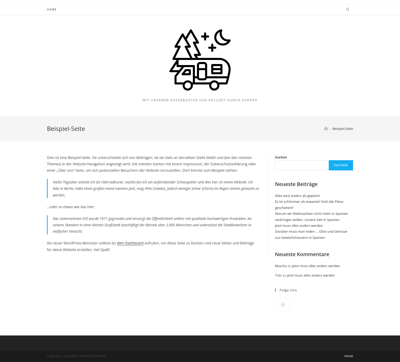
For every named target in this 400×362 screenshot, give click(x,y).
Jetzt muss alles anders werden (299, 225)
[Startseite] (326, 128)
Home (348, 356)
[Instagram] (283, 305)
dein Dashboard (130, 243)
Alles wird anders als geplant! (297, 195)
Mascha (281, 266)
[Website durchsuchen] (347, 10)
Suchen (281, 157)
